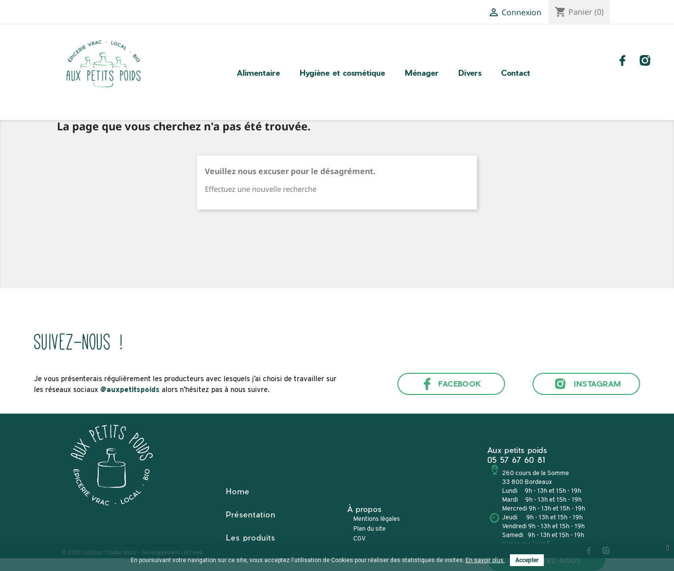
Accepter (526, 560)
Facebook (451, 384)
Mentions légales (376, 519)
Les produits (250, 537)
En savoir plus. (485, 560)
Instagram (586, 383)
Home (238, 491)
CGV (359, 539)
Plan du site (369, 529)
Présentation (251, 514)
